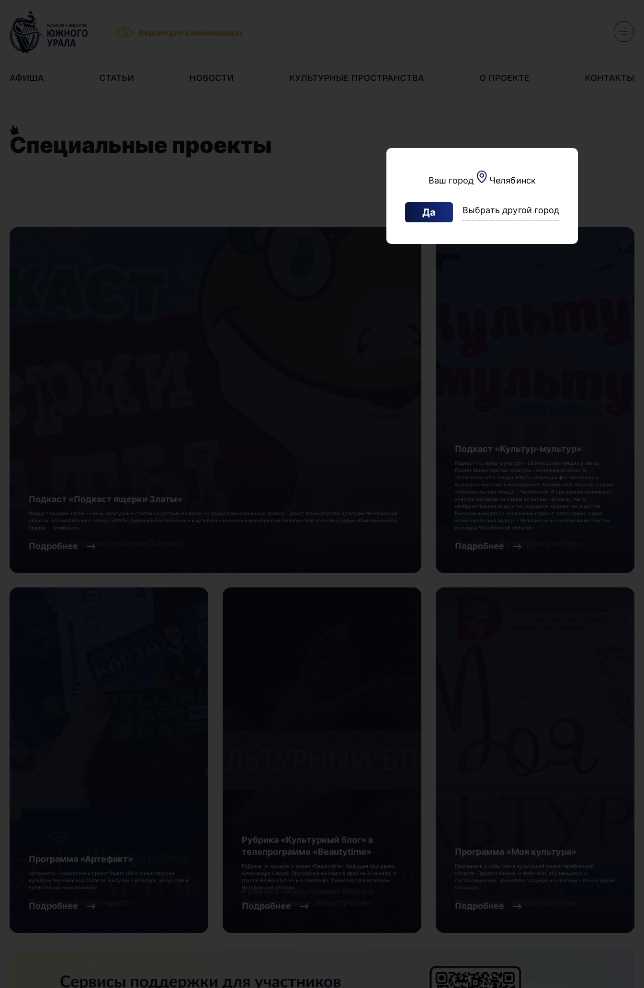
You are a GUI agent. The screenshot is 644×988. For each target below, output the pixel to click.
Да (429, 212)
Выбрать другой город (511, 210)
